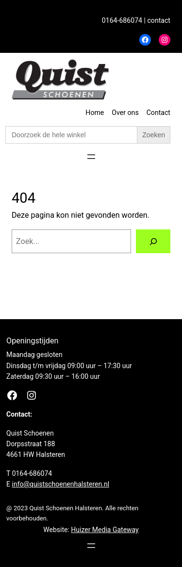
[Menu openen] (91, 156)
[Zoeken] (153, 241)
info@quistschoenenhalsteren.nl (61, 484)
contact (158, 20)
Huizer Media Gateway (104, 530)
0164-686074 (122, 20)
